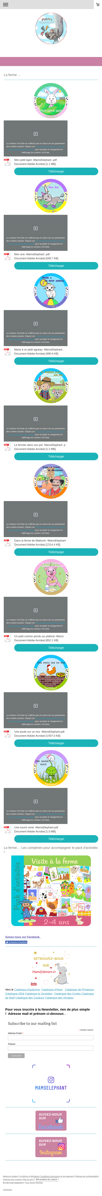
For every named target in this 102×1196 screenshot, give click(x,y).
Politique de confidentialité (86, 1176)
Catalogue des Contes (67, 993)
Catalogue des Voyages (59, 997)
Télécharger (56, 171)
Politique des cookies (12, 1179)
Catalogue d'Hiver (52, 989)
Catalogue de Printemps (79, 989)
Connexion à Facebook (16, 942)
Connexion (7, 1189)
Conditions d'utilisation (29, 1176)
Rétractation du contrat (46, 1179)
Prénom (11, 1044)
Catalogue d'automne (27, 989)
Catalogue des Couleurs (29, 997)
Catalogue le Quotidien (39, 993)
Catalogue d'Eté (14, 993)
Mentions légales (10, 1176)
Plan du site (28, 1179)
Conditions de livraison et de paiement (57, 1176)
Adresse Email (15, 1033)
